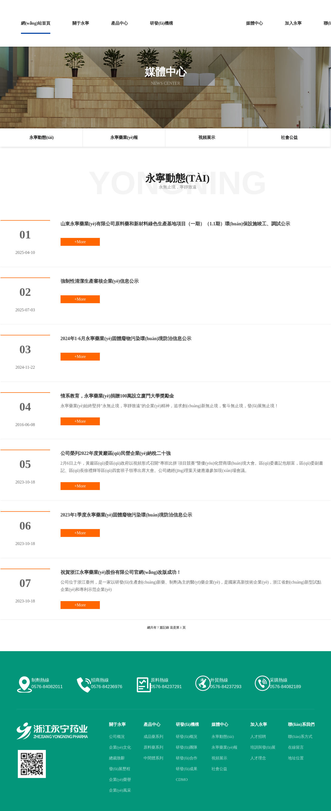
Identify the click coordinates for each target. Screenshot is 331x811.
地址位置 (296, 758)
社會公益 (289, 137)
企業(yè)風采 (120, 790)
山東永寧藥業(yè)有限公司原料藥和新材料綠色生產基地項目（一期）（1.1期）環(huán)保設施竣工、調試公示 (175, 223)
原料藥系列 (153, 747)
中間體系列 (153, 758)
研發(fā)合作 (186, 758)
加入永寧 (286, 23)
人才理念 (258, 758)
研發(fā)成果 (186, 769)
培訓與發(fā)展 (263, 747)
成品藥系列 (153, 736)
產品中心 (116, 23)
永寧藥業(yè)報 (124, 137)
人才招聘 (258, 736)
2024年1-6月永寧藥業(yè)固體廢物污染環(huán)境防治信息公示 (126, 338)
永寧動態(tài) (41, 137)
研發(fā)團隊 (186, 747)
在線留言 (296, 747)
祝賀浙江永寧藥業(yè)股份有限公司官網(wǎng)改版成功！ (121, 572)
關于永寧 (78, 23)
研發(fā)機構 (156, 23)
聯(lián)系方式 (300, 736)
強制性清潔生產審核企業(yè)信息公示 (100, 281)
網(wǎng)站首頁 (35, 23)
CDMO (182, 779)
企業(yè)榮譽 (120, 779)
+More (80, 242)
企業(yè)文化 (120, 747)
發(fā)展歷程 (120, 769)
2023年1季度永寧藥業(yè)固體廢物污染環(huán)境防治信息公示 (126, 515)
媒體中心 (248, 23)
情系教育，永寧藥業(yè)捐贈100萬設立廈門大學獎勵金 (117, 396)
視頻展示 (206, 137)
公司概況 (117, 736)
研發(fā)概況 (186, 736)
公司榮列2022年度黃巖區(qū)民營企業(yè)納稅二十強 (116, 453)
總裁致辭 (117, 758)
